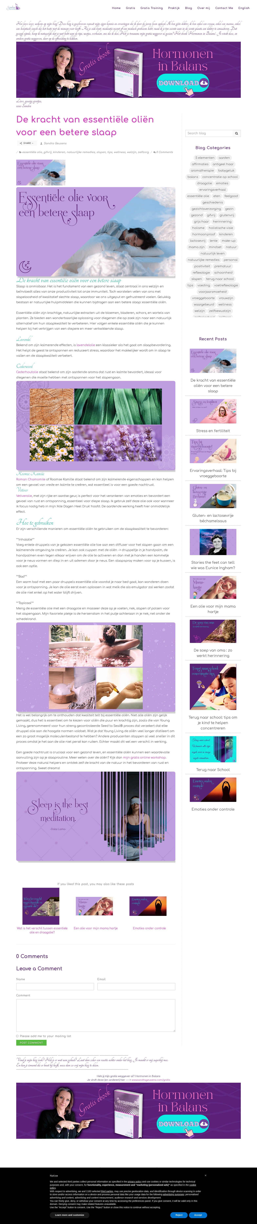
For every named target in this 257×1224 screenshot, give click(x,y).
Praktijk (174, 8)
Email (101, 979)
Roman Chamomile (31, 479)
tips (109, 152)
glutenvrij (227, 215)
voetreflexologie (226, 285)
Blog (188, 8)
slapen (101, 152)
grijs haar (201, 221)
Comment (23, 995)
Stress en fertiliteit (213, 431)
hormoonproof (203, 234)
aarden (224, 157)
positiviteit (202, 266)
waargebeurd (204, 304)
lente (213, 240)
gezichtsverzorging (206, 208)
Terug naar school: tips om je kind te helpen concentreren (213, 723)
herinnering (222, 221)
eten (216, 196)
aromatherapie (202, 170)
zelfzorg (143, 152)
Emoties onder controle (149, 928)
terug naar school (220, 279)
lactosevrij (198, 240)
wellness (119, 152)
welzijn (131, 152)
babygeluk (226, 170)
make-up (229, 240)
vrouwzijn (226, 298)
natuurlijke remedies (81, 152)
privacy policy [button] (134, 1181)
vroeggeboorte (203, 298)
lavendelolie (86, 345)
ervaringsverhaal (212, 189)
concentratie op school (220, 177)
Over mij (203, 8)
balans (193, 177)
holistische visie (221, 228)
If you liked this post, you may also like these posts (95, 884)
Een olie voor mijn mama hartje (96, 928)
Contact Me (224, 8)
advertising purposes (173, 1194)
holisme (198, 228)
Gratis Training (151, 8)
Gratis (130, 8)
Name (20, 979)
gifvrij (47, 152)
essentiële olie (32, 152)
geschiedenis (213, 202)
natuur (231, 247)
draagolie (204, 183)
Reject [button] (179, 1215)
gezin (229, 208)
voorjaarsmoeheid (213, 291)
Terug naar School (213, 770)
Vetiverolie (24, 496)
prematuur (222, 266)
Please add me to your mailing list (45, 1036)
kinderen (59, 152)
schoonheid (223, 272)
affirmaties (200, 164)
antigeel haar (223, 164)
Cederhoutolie (27, 372)
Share (26, 143)
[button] (205, 1175)
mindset (215, 247)
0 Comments (163, 152)
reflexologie (201, 272)
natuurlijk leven (213, 253)
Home (116, 8)
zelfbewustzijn (220, 311)
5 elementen (205, 157)
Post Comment (31, 1043)
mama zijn (197, 247)
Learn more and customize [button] (69, 1215)
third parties (107, 1191)
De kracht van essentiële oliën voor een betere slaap (213, 385)
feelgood (231, 196)
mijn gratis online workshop (144, 757)
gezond (197, 215)
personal (231, 260)
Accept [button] (198, 1215)
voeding (204, 285)
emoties (222, 183)
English (244, 8)
